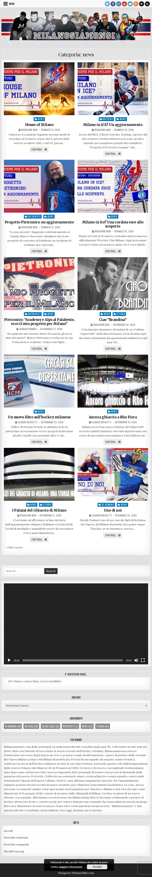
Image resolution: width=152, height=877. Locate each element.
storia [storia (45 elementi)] (102, 726)
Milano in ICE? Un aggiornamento (113, 124)
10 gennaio (108, 504)
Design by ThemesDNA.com (76, 873)
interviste (34, 216)
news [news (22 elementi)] (87, 726)
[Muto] (136, 660)
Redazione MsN (29, 130)
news (41, 119)
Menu (12, 4)
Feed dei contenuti (16, 837)
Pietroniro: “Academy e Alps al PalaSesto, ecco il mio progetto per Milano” (39, 321)
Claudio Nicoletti (28, 422)
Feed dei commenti (16, 844)
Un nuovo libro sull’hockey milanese (39, 417)
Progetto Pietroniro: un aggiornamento (39, 222)
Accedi (8, 830)
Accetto (97, 866)
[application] (76, 623)
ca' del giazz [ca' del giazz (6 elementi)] (50, 726)
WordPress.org (14, 851)
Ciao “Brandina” (113, 319)
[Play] (9, 660)
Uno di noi (113, 510)
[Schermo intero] (143, 660)
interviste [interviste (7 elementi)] (70, 726)
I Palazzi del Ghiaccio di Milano (39, 510)
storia (121, 314)
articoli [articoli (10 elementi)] (31, 726)
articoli (108, 119)
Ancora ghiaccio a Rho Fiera (113, 417)
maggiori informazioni (70, 867)
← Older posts (13, 547)
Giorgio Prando (28, 329)
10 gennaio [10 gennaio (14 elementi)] (13, 726)
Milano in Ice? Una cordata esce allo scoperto (113, 224)
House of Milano (39, 124)
